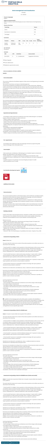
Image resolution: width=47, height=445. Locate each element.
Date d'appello (7, 60)
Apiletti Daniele (6, 44)
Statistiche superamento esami (11, 65)
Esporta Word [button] (15, 442)
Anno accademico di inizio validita (12, 71)
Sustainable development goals (11, 170)
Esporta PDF (5, 442)
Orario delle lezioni (8, 62)
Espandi (6, 49)
